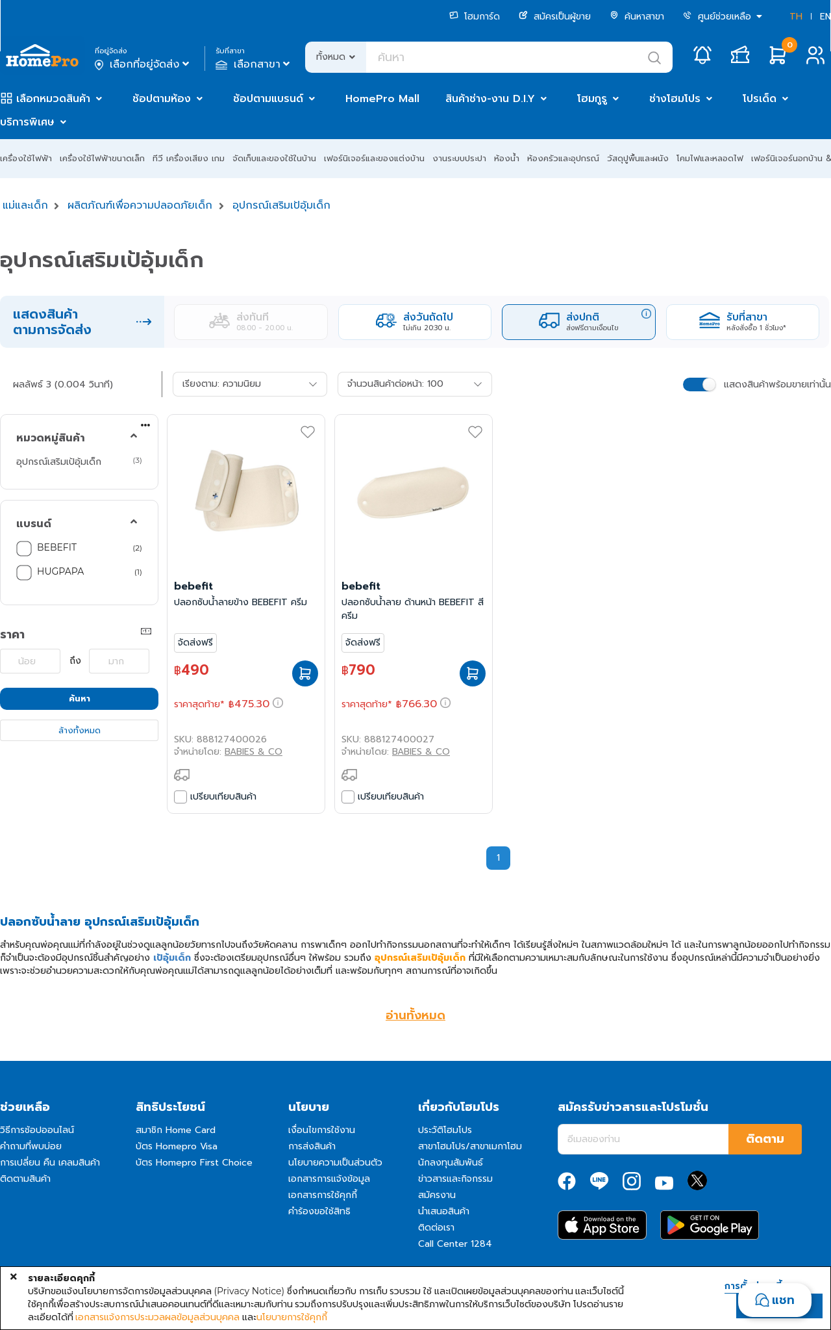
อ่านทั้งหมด (415, 1015)
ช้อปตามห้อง (161, 99)
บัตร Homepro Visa (176, 1146)
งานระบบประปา (459, 158)
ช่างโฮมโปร (675, 99)
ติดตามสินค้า (25, 1179)
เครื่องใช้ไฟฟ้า (26, 158)
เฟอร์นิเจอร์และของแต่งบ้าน (374, 158)
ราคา (12, 634)
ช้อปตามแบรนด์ (268, 99)
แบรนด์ (33, 524)
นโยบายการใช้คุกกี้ (291, 1317)
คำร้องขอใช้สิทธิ (319, 1211)
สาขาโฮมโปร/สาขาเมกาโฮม (470, 1146)
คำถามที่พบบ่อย (31, 1146)
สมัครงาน (437, 1195)
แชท (783, 1300)
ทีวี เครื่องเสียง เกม (189, 158)
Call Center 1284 (455, 1244)
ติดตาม (765, 1139)
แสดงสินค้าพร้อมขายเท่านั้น (777, 384)
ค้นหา (79, 698)
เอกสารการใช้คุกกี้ (322, 1195)
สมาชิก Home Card (176, 1130)
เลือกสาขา (254, 64)
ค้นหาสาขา (637, 16)
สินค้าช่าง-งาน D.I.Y (490, 99)
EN (825, 16)
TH (795, 16)
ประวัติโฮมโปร (445, 1130)
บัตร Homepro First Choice (194, 1162)
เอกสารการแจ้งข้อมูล (329, 1179)
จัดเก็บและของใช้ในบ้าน (274, 158)
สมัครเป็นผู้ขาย (555, 16)
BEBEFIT (57, 547)
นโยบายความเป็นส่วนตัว (335, 1162)
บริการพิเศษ (27, 122)
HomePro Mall (382, 99)
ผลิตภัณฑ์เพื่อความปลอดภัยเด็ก (140, 205)
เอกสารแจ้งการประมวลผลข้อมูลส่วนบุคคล (157, 1317)
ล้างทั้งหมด (79, 730)
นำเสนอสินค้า (443, 1211)
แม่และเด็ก (25, 205)
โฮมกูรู (592, 99)
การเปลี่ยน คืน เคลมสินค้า (50, 1162)
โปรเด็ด (759, 99)
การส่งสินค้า (312, 1146)
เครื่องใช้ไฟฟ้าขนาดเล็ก (102, 158)
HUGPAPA (60, 571)
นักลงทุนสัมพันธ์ (450, 1162)
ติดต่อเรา (436, 1227)
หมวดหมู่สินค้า (50, 438)
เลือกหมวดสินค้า (53, 99)
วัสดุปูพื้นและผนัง (638, 158)
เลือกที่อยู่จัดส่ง (143, 64)
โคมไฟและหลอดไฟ (709, 158)
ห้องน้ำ (506, 158)
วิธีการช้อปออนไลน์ (37, 1130)
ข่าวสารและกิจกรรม (455, 1179)
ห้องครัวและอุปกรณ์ (563, 158)
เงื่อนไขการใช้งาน (321, 1130)
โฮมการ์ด (474, 16)
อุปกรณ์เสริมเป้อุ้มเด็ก (281, 205)
